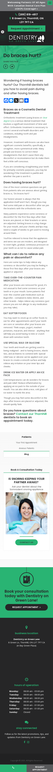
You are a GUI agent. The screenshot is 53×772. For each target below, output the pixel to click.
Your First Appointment (26, 442)
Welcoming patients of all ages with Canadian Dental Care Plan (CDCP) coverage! (26, 5)
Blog (26, 454)
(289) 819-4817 (28, 14)
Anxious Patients (26, 448)
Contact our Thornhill (31, 414)
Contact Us (26, 542)
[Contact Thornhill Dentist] (26, 513)
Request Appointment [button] (25, 28)
